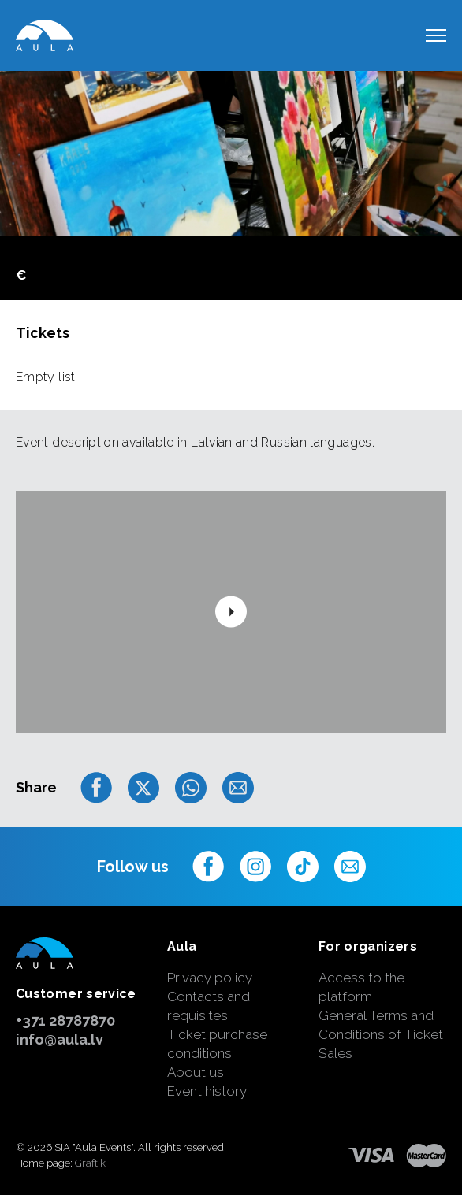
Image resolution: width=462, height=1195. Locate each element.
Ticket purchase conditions (217, 1043)
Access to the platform (361, 987)
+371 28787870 (65, 1020)
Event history (207, 1091)
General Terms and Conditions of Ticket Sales (381, 1034)
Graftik (90, 1163)
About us (195, 1072)
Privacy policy (209, 977)
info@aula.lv (59, 1039)
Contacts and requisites (208, 1006)
